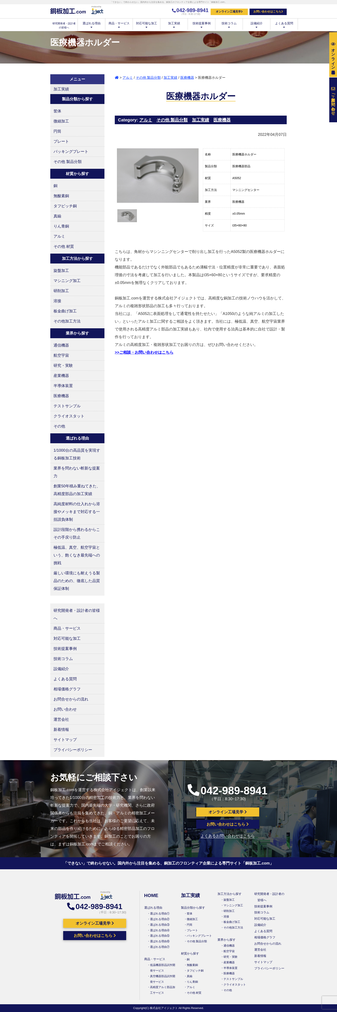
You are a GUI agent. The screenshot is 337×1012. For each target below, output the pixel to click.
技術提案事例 (201, 25)
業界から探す (227, 939)
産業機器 (61, 375)
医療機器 (187, 77)
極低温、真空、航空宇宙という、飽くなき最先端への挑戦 (77, 555)
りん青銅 (61, 226)
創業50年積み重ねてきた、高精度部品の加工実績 (77, 490)
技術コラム (229, 25)
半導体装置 (63, 386)
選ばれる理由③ (160, 924)
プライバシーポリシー (73, 750)
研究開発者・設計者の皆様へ (77, 614)
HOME (151, 895)
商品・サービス (119, 25)
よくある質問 (284, 25)
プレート (61, 141)
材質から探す (190, 953)
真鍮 (57, 216)
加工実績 (174, 25)
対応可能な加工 (146, 25)
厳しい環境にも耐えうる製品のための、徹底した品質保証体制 (77, 581)
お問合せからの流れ (71, 699)
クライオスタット (69, 416)
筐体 (57, 111)
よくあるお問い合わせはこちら (228, 836)
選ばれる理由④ (160, 930)
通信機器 (61, 345)
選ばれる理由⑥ (160, 941)
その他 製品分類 (148, 77)
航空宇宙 (61, 355)
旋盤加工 (61, 270)
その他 (59, 426)
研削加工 (61, 291)
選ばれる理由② (160, 919)
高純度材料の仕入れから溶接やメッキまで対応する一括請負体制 (77, 512)
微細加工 (61, 121)
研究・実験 (63, 365)
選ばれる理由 (91, 25)
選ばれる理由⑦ (160, 946)
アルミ (128, 77)
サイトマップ (65, 740)
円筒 (57, 131)
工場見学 (333, 55)
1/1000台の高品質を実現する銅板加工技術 (77, 454)
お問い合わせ (65, 709)
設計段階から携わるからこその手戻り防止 (77, 533)
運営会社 (61, 719)
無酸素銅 (61, 196)
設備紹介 (256, 25)
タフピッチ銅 (65, 206)
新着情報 (61, 729)
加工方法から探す (230, 894)
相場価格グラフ (67, 689)
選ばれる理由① (160, 913)
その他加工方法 (67, 321)
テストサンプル (67, 406)
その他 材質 (64, 246)
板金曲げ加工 (65, 311)
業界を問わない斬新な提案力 (77, 472)
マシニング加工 (67, 281)
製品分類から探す (193, 907)
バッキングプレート (71, 151)
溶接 (57, 301)
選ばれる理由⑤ (160, 935)
